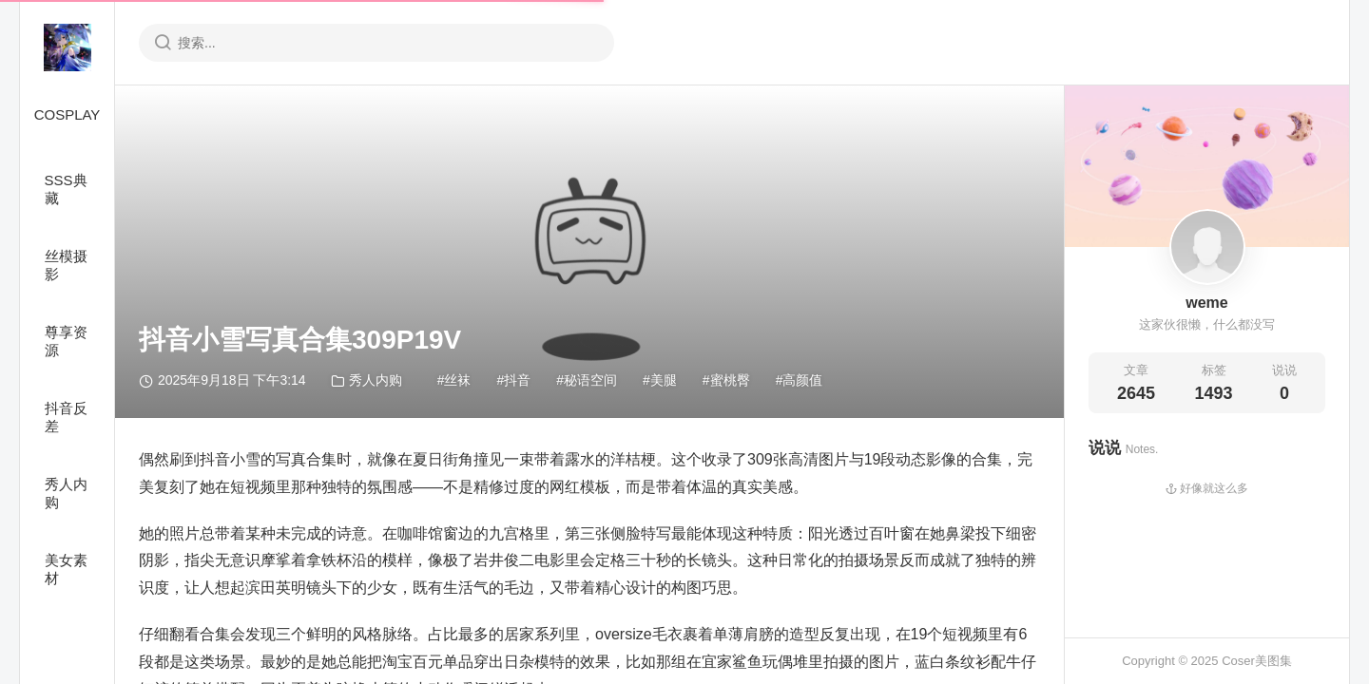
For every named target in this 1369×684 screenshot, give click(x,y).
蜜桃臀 (730, 380)
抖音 (517, 380)
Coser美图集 (1257, 661)
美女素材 (66, 569)
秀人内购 (66, 493)
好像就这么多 (1207, 488)
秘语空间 (590, 380)
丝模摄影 (66, 265)
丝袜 (457, 380)
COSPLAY (67, 114)
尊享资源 (66, 341)
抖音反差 (66, 417)
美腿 (663, 380)
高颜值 (802, 380)
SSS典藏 (66, 189)
